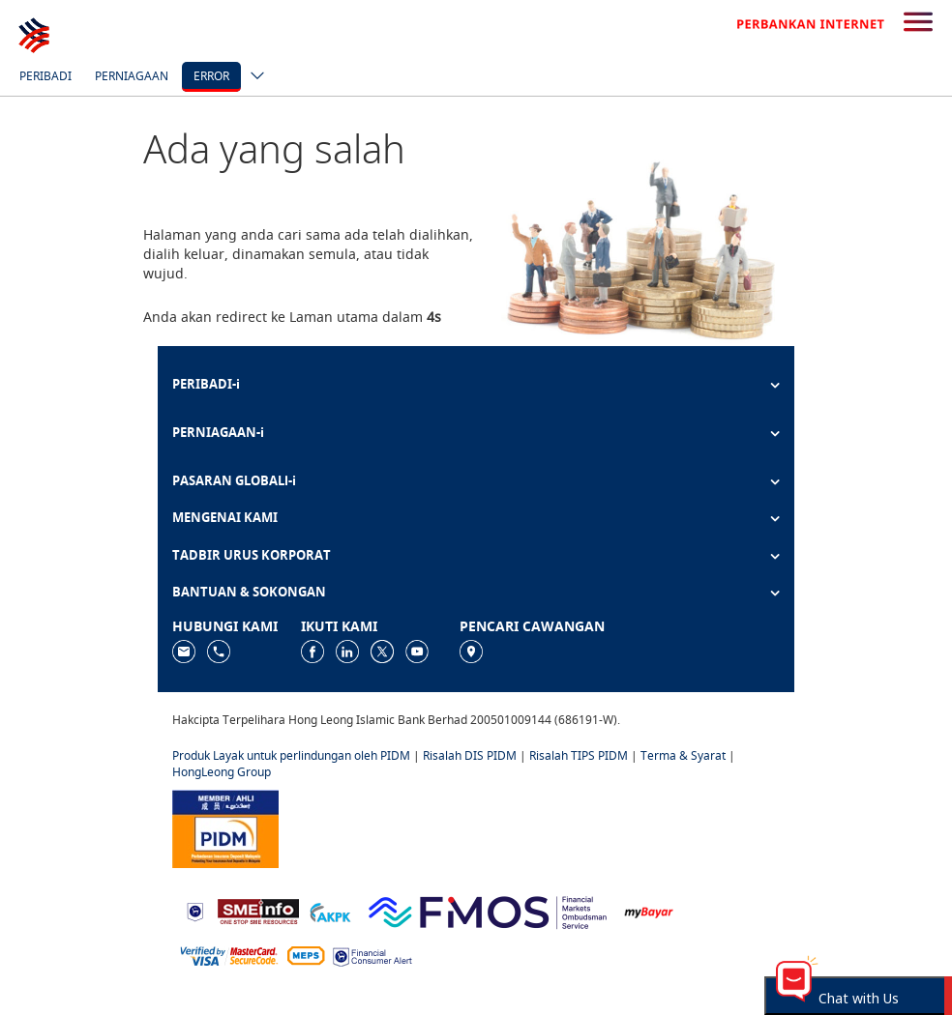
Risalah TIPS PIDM (578, 755)
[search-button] (918, 23)
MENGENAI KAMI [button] (225, 517)
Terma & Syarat (683, 755)
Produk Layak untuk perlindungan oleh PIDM (291, 755)
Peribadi (45, 76)
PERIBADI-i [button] (206, 383)
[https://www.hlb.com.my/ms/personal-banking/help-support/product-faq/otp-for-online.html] (229, 954)
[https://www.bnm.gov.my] (195, 911)
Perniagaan (131, 76)
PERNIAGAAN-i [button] (218, 432)
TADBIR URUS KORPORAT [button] (251, 555)
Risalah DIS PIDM (470, 755)
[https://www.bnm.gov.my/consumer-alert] (372, 955)
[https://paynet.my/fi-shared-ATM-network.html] (305, 954)
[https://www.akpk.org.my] (330, 910)
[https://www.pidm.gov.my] (225, 828)
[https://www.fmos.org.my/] (487, 910)
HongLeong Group (221, 772)
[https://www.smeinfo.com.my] (258, 910)
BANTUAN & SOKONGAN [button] (249, 591)
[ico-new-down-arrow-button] (252, 77)
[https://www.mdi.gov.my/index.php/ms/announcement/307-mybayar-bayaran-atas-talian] (648, 911)
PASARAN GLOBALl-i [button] (234, 480)
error (211, 76)
